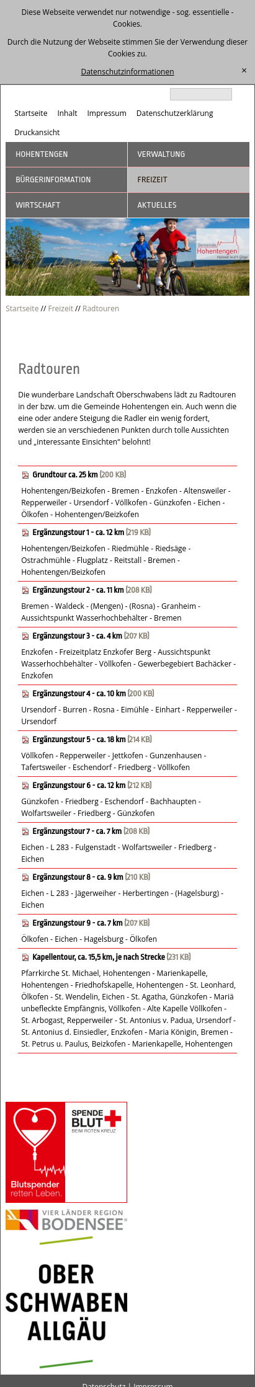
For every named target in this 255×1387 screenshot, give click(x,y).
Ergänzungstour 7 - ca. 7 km (77, 831)
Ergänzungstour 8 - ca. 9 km (77, 877)
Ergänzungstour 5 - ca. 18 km (78, 739)
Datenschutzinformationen (127, 71)
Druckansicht (37, 132)
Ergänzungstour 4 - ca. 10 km (79, 693)
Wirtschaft (38, 205)
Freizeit (153, 179)
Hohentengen (42, 154)
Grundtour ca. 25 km (65, 474)
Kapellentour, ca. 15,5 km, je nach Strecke (98, 957)
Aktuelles (157, 205)
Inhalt (67, 113)
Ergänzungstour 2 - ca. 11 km (78, 590)
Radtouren (101, 308)
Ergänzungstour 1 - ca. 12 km (78, 532)
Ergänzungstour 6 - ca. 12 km (78, 785)
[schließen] (244, 70)
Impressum (106, 113)
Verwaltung (162, 154)
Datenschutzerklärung (174, 113)
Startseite (30, 113)
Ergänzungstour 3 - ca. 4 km (77, 635)
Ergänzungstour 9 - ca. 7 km (77, 923)
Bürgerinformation (53, 179)
